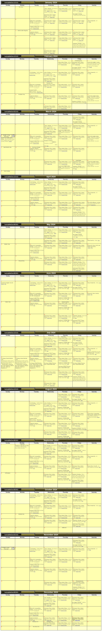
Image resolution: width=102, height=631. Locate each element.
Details (76, 620)
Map (79, 620)
